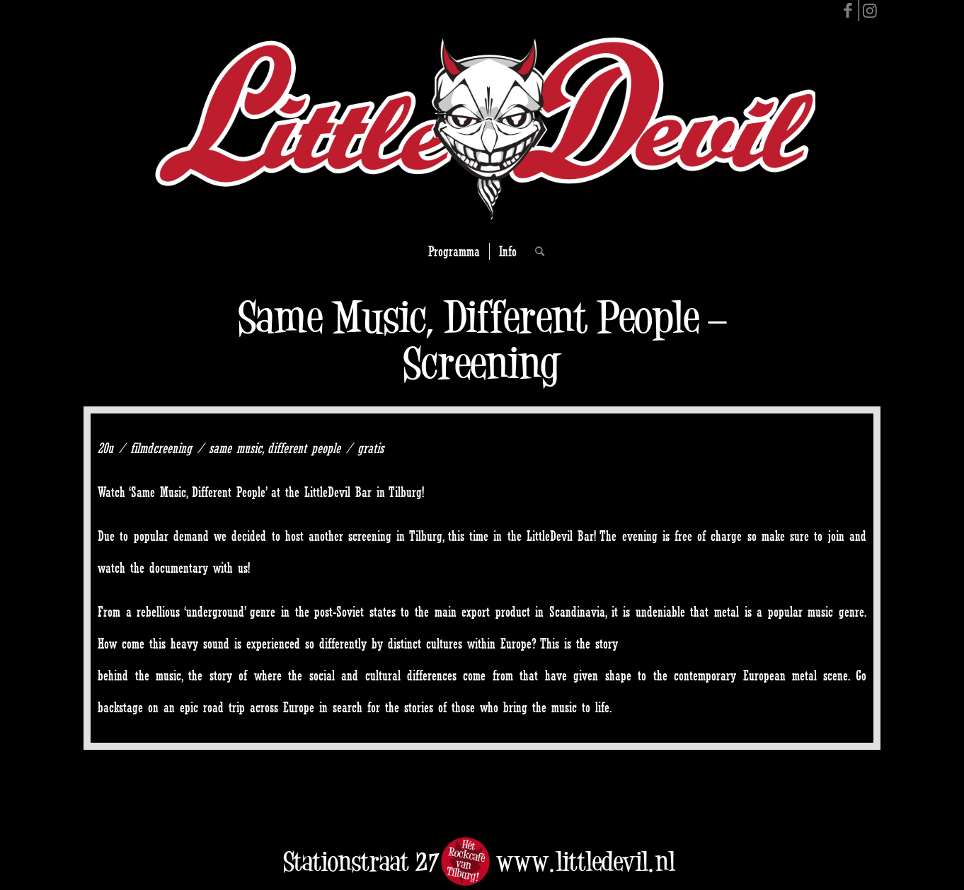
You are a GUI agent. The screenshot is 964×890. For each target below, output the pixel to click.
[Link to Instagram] (869, 10)
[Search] (535, 251)
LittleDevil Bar (338, 492)
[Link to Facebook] (848, 10)
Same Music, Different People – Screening (482, 340)
